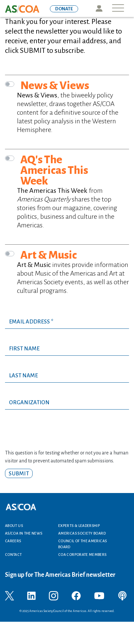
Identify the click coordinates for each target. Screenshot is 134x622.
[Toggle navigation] (118, 8)
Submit (19, 474)
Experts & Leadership (79, 526)
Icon (99, 8)
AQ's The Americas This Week (54, 170)
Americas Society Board (82, 533)
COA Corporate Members (82, 555)
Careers (13, 541)
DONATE (64, 8)
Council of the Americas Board (82, 544)
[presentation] (55, 436)
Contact (13, 555)
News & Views (54, 85)
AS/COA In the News (23, 533)
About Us (14, 526)
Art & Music (48, 255)
